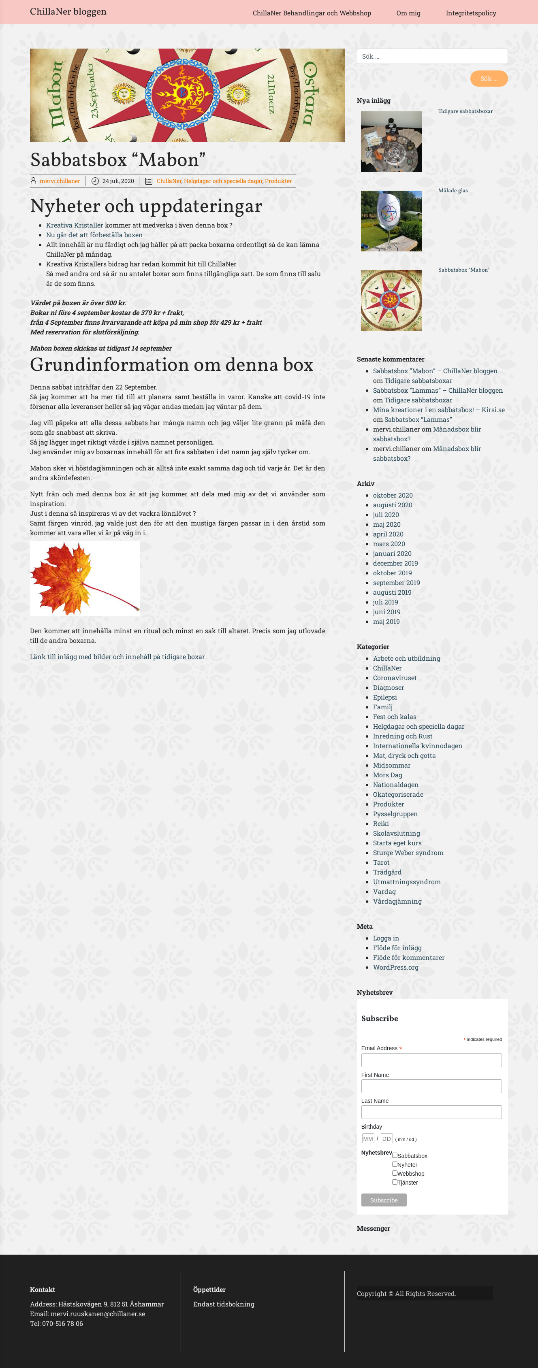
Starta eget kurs (397, 842)
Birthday (371, 1126)
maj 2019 (386, 621)
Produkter (278, 181)
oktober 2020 (393, 495)
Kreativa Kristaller (75, 225)
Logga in (386, 938)
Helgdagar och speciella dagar (223, 181)
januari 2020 (392, 553)
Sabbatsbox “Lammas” (418, 419)
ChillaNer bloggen (68, 12)
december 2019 (395, 563)
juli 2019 (385, 602)
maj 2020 (387, 524)
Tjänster (407, 1182)
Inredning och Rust (403, 736)
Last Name (375, 1101)
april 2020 (388, 534)
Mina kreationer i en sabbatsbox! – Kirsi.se (439, 409)
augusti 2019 (392, 592)
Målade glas (453, 191)
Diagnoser (388, 687)
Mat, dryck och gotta (404, 755)
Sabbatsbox (412, 1156)
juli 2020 (386, 514)
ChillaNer (169, 181)
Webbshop (411, 1173)
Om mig (409, 13)
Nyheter (407, 1165)
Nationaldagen (396, 784)
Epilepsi (385, 697)
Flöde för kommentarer (409, 957)
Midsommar (392, 765)
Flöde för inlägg (397, 947)
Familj (383, 706)
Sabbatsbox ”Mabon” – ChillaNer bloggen (435, 370)
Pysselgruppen (395, 813)
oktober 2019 (392, 572)
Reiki (381, 823)
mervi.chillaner (60, 181)
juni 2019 (387, 611)
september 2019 (396, 582)
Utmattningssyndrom (407, 881)
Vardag (384, 891)
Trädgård (387, 872)
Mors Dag (387, 774)
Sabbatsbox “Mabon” (463, 270)
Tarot (381, 862)
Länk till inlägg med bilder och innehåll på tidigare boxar (117, 656)
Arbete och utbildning (406, 658)
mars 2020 (389, 543)
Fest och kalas (394, 716)
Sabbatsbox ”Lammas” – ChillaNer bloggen (438, 390)
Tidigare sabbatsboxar (465, 111)
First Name (375, 1075)
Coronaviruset (395, 677)
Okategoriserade (398, 794)
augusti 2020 (392, 504)
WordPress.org (395, 967)
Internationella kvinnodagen (418, 745)
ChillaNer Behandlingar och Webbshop (312, 13)
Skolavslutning (396, 833)
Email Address (382, 1048)
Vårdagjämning (397, 901)
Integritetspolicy (471, 13)
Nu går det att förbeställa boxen (94, 234)
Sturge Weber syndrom (408, 852)
